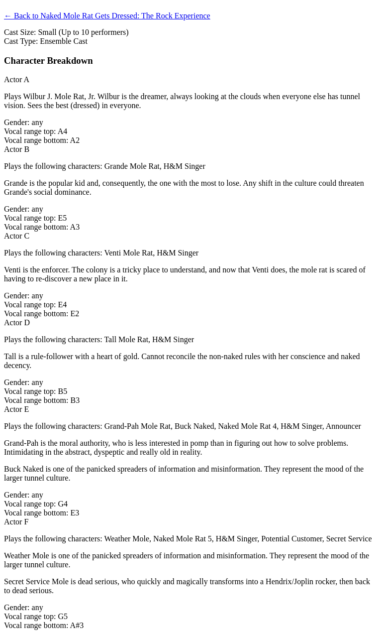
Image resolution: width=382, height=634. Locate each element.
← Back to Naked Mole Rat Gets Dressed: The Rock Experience (107, 15)
